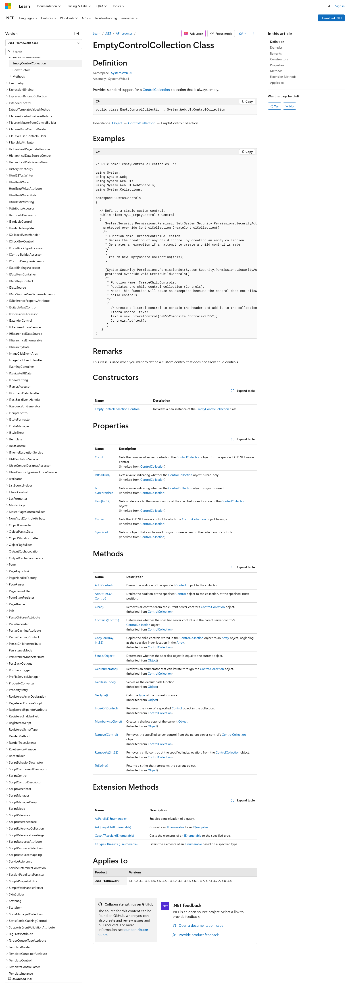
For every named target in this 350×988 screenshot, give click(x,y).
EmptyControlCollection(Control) (117, 409)
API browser (124, 33)
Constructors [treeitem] (21, 70)
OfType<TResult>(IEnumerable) (116, 844)
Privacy (97, 974)
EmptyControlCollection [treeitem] (29, 63)
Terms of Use (163, 974)
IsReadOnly (102, 475)
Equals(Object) (105, 655)
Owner (99, 519)
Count (99, 457)
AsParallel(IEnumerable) (111, 818)
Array (225, 638)
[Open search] (329, 6)
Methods (276, 71)
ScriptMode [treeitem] (17, 808)
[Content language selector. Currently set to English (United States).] (25, 963)
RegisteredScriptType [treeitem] (23, 729)
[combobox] (43, 42)
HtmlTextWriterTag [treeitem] (21, 202)
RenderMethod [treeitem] (19, 736)
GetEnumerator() (106, 669)
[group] (175, 247)
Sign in (340, 6)
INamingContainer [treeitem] (21, 366)
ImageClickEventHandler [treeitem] (25, 360)
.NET (108, 33)
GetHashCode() (105, 682)
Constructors (279, 59)
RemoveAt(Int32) (106, 752)
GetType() (101, 695)
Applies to (277, 82)
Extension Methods (283, 76)
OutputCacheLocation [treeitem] (24, 551)
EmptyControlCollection (212, 409)
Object (117, 123)
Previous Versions (40, 974)
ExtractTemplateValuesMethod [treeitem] (29, 109)
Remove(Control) (106, 734)
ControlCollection (156, 89)
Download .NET (331, 18)
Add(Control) (103, 585)
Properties (277, 65)
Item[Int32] (102, 501)
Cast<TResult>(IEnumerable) (114, 835)
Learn (96, 33)
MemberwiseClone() (108, 721)
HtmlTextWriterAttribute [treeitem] (25, 188)
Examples (276, 47)
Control (180, 585)
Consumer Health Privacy (128, 974)
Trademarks (185, 974)
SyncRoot (101, 532)
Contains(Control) (107, 620)
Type (142, 695)
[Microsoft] (8, 6)
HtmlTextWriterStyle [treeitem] (22, 195)
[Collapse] (76, 33)
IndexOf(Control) (106, 708)
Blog (61, 974)
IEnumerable (175, 827)
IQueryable (200, 827)
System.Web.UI (121, 73)
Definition (277, 41)
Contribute (80, 974)
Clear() (99, 607)
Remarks (276, 53)
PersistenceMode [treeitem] (20, 650)
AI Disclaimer (14, 974)
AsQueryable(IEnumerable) (113, 827)
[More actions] (253, 33)
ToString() (101, 765)
